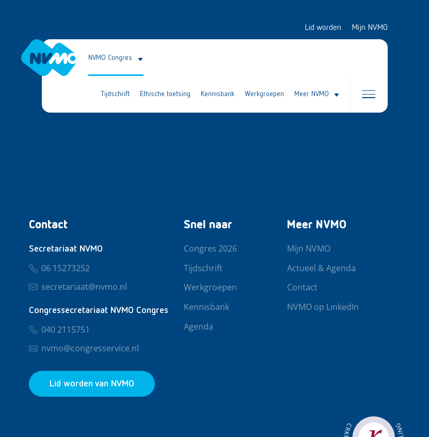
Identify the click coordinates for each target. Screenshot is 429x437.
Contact (302, 288)
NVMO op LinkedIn (323, 307)
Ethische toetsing (165, 94)
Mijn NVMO (370, 28)
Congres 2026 (210, 249)
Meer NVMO (311, 94)
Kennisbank (217, 94)
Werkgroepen (264, 94)
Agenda (198, 327)
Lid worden (323, 28)
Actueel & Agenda (321, 268)
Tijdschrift (115, 94)
